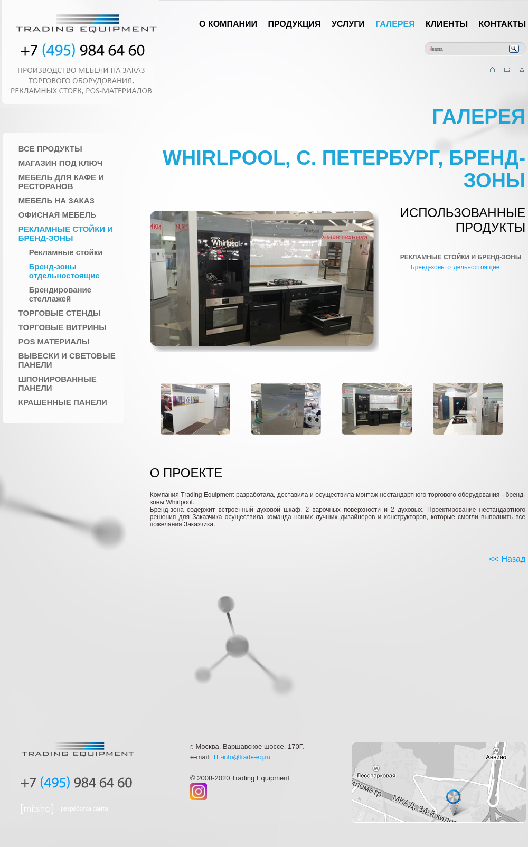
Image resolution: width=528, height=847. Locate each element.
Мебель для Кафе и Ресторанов (61, 182)
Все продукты (50, 148)
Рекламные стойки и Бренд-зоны (65, 233)
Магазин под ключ (60, 162)
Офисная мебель (57, 214)
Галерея (395, 24)
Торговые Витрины (62, 327)
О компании (228, 24)
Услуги (348, 24)
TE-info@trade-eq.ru (242, 757)
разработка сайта (84, 808)
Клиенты (447, 24)
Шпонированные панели (57, 383)
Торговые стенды (59, 312)
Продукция (294, 24)
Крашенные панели (62, 402)
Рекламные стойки (66, 252)
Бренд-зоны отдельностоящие (64, 271)
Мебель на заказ (56, 200)
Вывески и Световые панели (67, 360)
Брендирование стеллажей (60, 294)
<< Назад (507, 558)
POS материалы (54, 341)
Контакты (502, 24)
